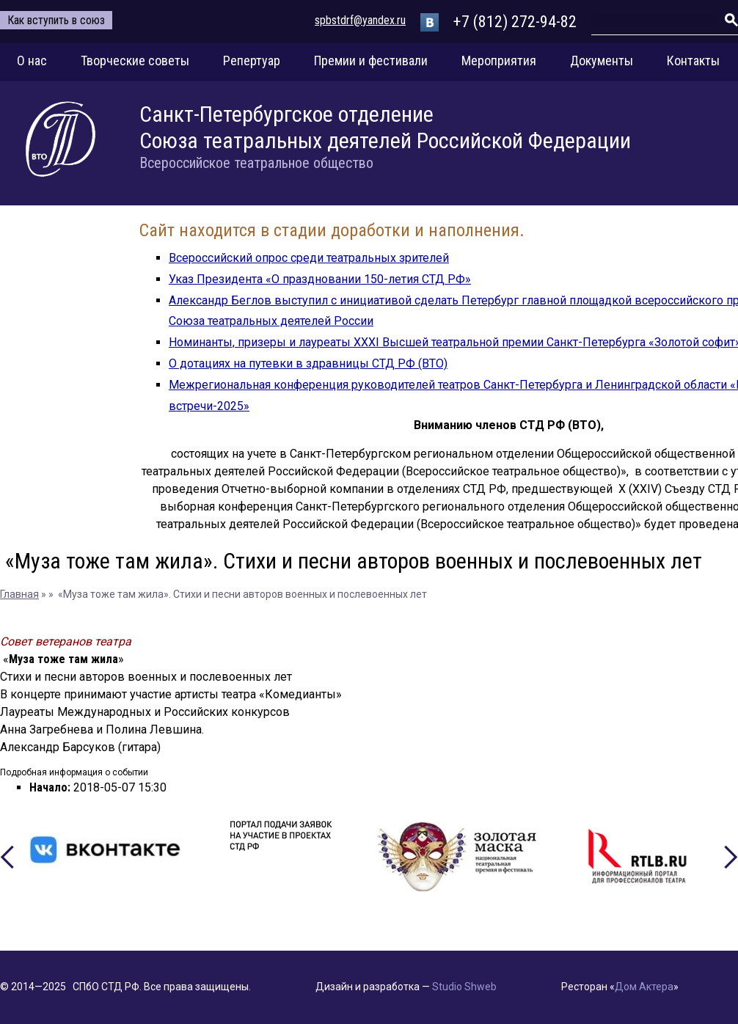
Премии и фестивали (371, 60)
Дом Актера (644, 986)
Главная (19, 594)
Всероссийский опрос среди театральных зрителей (309, 258)
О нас (32, 60)
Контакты (693, 60)
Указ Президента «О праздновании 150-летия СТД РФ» (320, 279)
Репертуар (251, 60)
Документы (601, 60)
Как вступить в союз (56, 20)
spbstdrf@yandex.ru (360, 20)
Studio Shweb (464, 986)
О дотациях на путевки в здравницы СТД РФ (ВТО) (308, 363)
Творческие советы (135, 60)
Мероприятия (498, 60)
